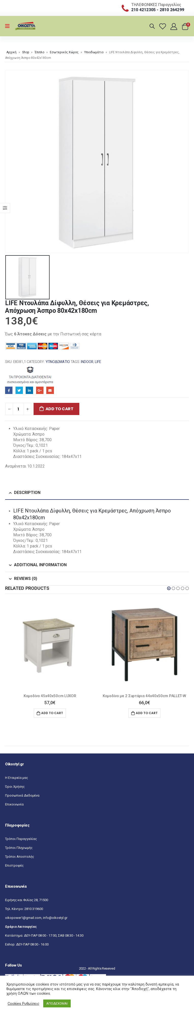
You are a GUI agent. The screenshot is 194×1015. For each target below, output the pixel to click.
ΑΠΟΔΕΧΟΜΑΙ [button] (57, 1003)
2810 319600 (33, 909)
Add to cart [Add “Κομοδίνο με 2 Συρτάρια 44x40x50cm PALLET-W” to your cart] (147, 713)
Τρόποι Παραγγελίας (21, 839)
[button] (169, 588)
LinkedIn (29, 390)
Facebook (8, 390)
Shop (25, 52)
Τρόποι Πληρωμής (19, 848)
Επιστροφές (14, 865)
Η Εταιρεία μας (16, 778)
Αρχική (11, 52)
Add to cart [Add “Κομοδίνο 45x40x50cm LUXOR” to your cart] (52, 713)
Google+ (39, 390)
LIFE (98, 362)
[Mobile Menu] (9, 26)
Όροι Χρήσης (15, 786)
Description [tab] (27, 492)
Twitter (19, 390)
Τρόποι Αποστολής (19, 856)
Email (50, 390)
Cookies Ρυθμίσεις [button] (23, 1003)
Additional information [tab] (40, 564)
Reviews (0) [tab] (25, 578)
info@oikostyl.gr (55, 918)
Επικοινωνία (14, 804)
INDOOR (87, 362)
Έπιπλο (39, 52)
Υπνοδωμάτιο (93, 52)
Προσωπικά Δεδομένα (22, 795)
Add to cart (59, 409)
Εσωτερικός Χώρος (64, 52)
